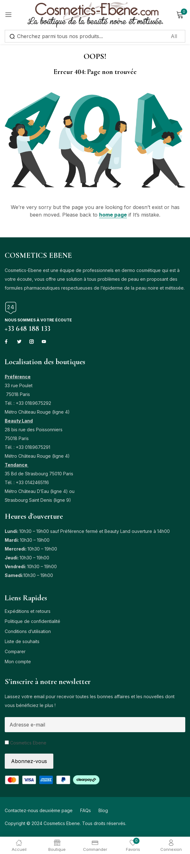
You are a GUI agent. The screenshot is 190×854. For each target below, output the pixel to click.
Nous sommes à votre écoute (38, 320)
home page (113, 215)
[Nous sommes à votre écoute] (11, 308)
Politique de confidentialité (32, 621)
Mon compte (18, 661)
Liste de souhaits (22, 641)
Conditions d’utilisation (28, 631)
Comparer (15, 651)
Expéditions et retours (27, 611)
